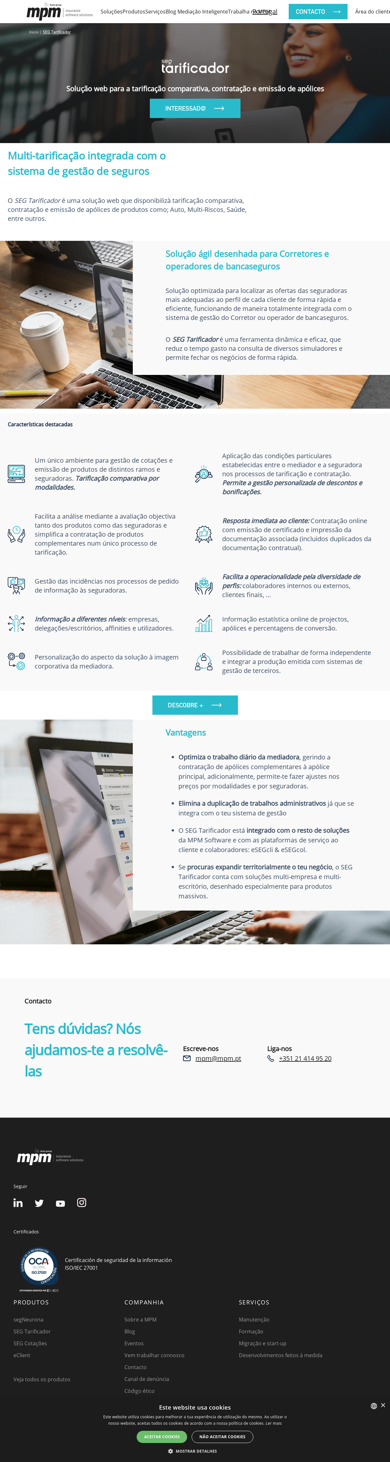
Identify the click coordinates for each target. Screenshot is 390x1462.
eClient (22, 1355)
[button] (195, 1451)
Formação (251, 1331)
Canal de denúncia (146, 1379)
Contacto (135, 1367)
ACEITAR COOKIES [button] (162, 1436)
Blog (129, 1331)
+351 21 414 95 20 (305, 1058)
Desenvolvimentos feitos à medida (280, 1355)
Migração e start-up (262, 1343)
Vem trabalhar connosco (154, 1355)
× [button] (382, 1405)
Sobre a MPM (140, 1319)
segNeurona (28, 1319)
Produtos (133, 11)
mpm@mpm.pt (218, 1058)
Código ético (139, 1390)
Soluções (111, 11)
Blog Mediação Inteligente (197, 11)
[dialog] (195, 1430)
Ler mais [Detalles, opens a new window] (274, 1423)
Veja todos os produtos (42, 1379)
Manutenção (254, 1319)
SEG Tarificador (32, 1331)
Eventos (134, 1343)
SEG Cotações (30, 1343)
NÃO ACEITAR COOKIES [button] (222, 1436)
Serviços (155, 11)
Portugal (264, 11)
